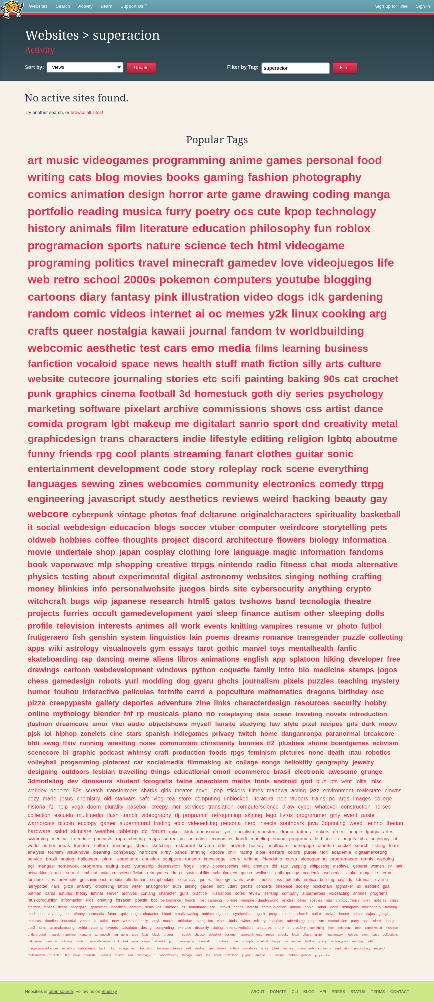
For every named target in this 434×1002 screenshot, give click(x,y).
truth (177, 886)
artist (338, 408)
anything (325, 588)
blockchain (322, 886)
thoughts (140, 539)
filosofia (159, 941)
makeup (152, 423)
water (252, 879)
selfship (271, 893)
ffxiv (69, 743)
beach (186, 934)
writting (251, 858)
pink (165, 296)
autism (287, 613)
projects (44, 613)
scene (300, 468)
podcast (111, 752)
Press (338, 991)
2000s (139, 279)
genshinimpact (93, 879)
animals (90, 228)
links (222, 703)
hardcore (148, 852)
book (37, 564)
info (99, 588)
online (38, 713)
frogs (189, 866)
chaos (238, 907)
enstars (276, 852)
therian (394, 823)
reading (98, 211)
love (292, 262)
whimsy (139, 752)
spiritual (262, 941)
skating (253, 815)
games (284, 160)
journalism (260, 681)
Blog (308, 991)
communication (274, 907)
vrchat (85, 921)
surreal (72, 873)
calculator (129, 927)
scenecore (43, 752)
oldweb (42, 539)
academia (341, 852)
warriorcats (41, 823)
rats (284, 866)
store (185, 798)
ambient (90, 873)
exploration (342, 948)
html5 (199, 601)
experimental (144, 576)
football (157, 393)
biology (324, 539)
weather (105, 831)
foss (278, 879)
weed (356, 823)
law (275, 723)
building (327, 879)
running (92, 743)
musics (168, 921)
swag (51, 743)
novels (336, 714)
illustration (210, 296)
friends (75, 453)
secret (279, 955)
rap (87, 659)
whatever (326, 806)
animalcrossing (62, 927)
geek (261, 914)
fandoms (366, 551)
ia (94, 921)
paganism (316, 921)
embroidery (297, 927)
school (101, 279)
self (188, 948)
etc (210, 378)
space (135, 363)
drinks (221, 948)
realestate (369, 790)
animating (121, 934)
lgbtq (339, 438)
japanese (128, 601)
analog (68, 858)
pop (282, 798)
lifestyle (228, 438)
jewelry (363, 762)
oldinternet (35, 941)
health (196, 363)
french (190, 900)
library (203, 866)
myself (201, 723)
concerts (264, 886)
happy (276, 941)
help (62, 806)
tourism (55, 852)
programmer (311, 815)
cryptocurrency (348, 900)
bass (375, 934)
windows (172, 670)
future (112, 914)
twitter (245, 921)
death (335, 752)
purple (310, 852)
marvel (254, 648)
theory (81, 893)
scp (366, 921)
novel (202, 790)
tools (262, 781)
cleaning (101, 852)
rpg (104, 453)
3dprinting (334, 823)
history (47, 228)
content (135, 907)
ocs (244, 211)
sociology (380, 838)
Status (358, 991)
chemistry (88, 798)
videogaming (314, 858)
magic (285, 551)
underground (37, 934)
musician (55, 955)
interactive (101, 692)
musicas (34, 921)
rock (271, 468)
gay (378, 498)
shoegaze (79, 907)
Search (63, 6)
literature (164, 228)
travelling (133, 771)
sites (51, 879)
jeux (172, 941)
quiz (124, 914)
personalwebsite (143, 588)
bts (334, 781)
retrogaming (226, 815)
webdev (37, 790)
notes (240, 893)
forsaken (124, 900)
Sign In (423, 6)
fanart (239, 453)
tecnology (143, 955)
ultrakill (224, 907)
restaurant (185, 845)
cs (183, 907)
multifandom (36, 955)
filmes (256, 790)
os (159, 907)
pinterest (116, 762)
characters (153, 438)
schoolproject (225, 873)
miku (174, 831)
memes (245, 313)
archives (129, 893)
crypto (358, 588)
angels (349, 838)
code (174, 468)
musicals (163, 713)
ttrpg (372, 483)
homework (68, 866)
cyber (305, 806)
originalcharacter (145, 914)
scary (234, 858)
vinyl (155, 921)
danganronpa (301, 733)
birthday (353, 692)
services (194, 806)
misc (376, 781)
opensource (209, 831)
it (30, 527)
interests (115, 625)
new (115, 921)
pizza (37, 703)
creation (260, 866)
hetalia (252, 907)
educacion (130, 527)
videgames (127, 948)
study (152, 498)
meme (138, 659)
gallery (107, 703)
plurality (114, 806)
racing (245, 852)
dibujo (307, 934)
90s (331, 378)
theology (222, 879)
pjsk (34, 733)
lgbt (120, 423)
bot (154, 900)
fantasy (130, 296)
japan (130, 551)
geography (332, 762)
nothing (333, 576)
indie (194, 438)
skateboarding (53, 659)
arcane (260, 955)
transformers (122, 790)
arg (378, 313)
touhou (66, 692)
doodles (51, 921)
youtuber (129, 921)
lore (222, 551)
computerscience (258, 806)
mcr (176, 806)
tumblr (130, 815)
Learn (107, 6)
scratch (94, 790)
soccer (193, 527)
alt (228, 762)
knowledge (215, 858)
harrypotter (38, 886)
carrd (196, 692)
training (391, 907)
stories (182, 378)
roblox (353, 228)
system (133, 637)
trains (318, 798)
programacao (343, 858)
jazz (314, 790)
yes (228, 831)
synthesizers (243, 914)
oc (215, 313)
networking (38, 873)
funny (41, 453)
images (362, 798)
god (307, 781)
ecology (87, 823)
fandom (251, 330)
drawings (44, 670)
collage (247, 762)
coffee (107, 539)
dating (218, 927)
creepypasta (70, 703)
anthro (234, 948)
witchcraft (47, 601)
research (167, 601)
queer (77, 330)
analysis (36, 852)
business (346, 348)
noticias (380, 900)
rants (238, 879)
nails (55, 886)
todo (135, 934)
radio (266, 564)
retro (67, 279)
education (219, 228)
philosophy (280, 228)
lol (48, 733)
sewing (98, 483)
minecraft (198, 262)
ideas (64, 845)
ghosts (246, 886)
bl (66, 752)
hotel (217, 955)
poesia (141, 900)
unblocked (236, 798)
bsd (318, 838)
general (360, 866)
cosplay (159, 551)
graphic (84, 752)
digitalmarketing (371, 852)
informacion (72, 900)
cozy (33, 798)
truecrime (80, 838)
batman (34, 893)
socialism (244, 831)
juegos (192, 588)
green (339, 831)
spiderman (98, 907)
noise (147, 743)
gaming (224, 177)
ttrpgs (202, 564)
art (35, 160)
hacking (311, 498)
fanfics (49, 907)
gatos (224, 601)
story (203, 468)
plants (155, 453)
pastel (368, 815)
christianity (218, 743)
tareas (177, 948)
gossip (322, 941)
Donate (278, 991)
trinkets (322, 831)
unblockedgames (216, 914)
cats (80, 177)
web (39, 279)
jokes (276, 948)
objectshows (168, 723)
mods (266, 879)
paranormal (342, 733)
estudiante (127, 858)
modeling (260, 838)
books (183, 177)
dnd (311, 423)
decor (62, 907)
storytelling (344, 527)
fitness (293, 564)
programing (59, 262)
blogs (165, 527)
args (344, 798)
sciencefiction (131, 873)
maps (154, 838)
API (323, 991)
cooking (343, 313)
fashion (268, 177)
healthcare (278, 845)
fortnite (170, 692)
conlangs (324, 948)
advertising (296, 921)
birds (219, 588)
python (204, 670)
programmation (281, 914)
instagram (350, 907)
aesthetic (111, 347)
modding (157, 681)
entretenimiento (251, 934)
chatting (137, 838)
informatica (364, 539)
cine (116, 733)
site (240, 588)
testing (75, 576)
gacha (246, 873)
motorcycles (339, 941)
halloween (88, 858)
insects (267, 823)
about (104, 576)
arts (335, 363)
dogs (290, 296)
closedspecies (225, 866)
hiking (334, 659)
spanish (157, 733)
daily (144, 921)
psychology (355, 393)
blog (107, 177)
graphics (76, 393)
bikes (301, 900)
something (317, 928)
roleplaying (236, 714)
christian (150, 858)
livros (286, 815)
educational (191, 771)
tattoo (123, 886)
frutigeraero (48, 637)
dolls (374, 613)
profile (40, 625)
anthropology (287, 873)
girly (335, 815)
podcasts (103, 838)
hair (399, 866)
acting (298, 790)
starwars (125, 798)
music (62, 160)
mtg (329, 900)
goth (262, 393)
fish (79, 637)
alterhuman (136, 879)
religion (306, 438)
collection (39, 815)
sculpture (172, 858)
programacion (66, 245)
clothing (194, 551)
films (266, 348)
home (268, 733)
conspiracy (125, 852)
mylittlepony (371, 907)
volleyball (42, 762)
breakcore (379, 733)
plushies (292, 743)
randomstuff (373, 928)
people (355, 831)
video (258, 296)
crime (357, 914)
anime (245, 160)
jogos (387, 670)
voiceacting (339, 893)
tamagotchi (102, 934)
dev (72, 781)
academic (311, 873)
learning (301, 348)
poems (218, 637)
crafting (367, 576)
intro (287, 670)
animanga (122, 845)
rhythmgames (59, 914)
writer (137, 886)
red (130, 955)
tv (281, 330)
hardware (39, 831)
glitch (68, 886)
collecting (386, 637)
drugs (177, 873)
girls (166, 790)
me (182, 423)
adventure (174, 703)
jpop (217, 790)
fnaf (188, 514)
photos (163, 514)
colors (294, 852)
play (367, 900)
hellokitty (298, 762)
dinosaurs (97, 781)
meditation (36, 914)
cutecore (89, 378)
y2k (278, 313)
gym (157, 648)
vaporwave (72, 564)
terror (387, 873)
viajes (370, 914)
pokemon (184, 279)
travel (153, 262)
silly (312, 363)
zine (203, 703)
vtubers (299, 798)
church (302, 914)
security (347, 703)
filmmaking (204, 762)
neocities (118, 907)
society (302, 886)
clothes (274, 453)
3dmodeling (45, 781)
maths (241, 781)
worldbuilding (327, 330)
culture (364, 363)
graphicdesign (62, 438)
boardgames (350, 743)
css (313, 408)
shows (285, 408)
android (285, 781)
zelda (82, 927)
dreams (246, 637)
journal (208, 330)
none (316, 752)
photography (326, 177)
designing (43, 771)
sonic (340, 453)
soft (220, 886)
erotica (310, 879)
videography (156, 815)
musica (142, 211)
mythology (71, 713)
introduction (368, 714)
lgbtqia (372, 831)
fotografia (157, 781)
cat (351, 378)
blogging (348, 279)
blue (321, 781)
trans (112, 438)
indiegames (190, 733)
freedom (82, 845)
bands (180, 852)
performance (171, 900)
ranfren (293, 955)
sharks (149, 790)
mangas (45, 866)
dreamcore (72, 723)
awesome (342, 771)
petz (126, 866)
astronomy (222, 576)
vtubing (97, 927)
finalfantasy (335, 934)
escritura (68, 948)
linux (304, 313)
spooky (283, 934)
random (48, 313)
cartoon (76, 670)
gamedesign (73, 681)
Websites (38, 6)
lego (271, 815)
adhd (104, 921)
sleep (226, 613)
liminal (97, 893)
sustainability (197, 873)
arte (217, 194)
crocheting (104, 886)
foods (218, 752)
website (46, 378)
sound (279, 838)
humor (39, 692)
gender (306, 955)
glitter (319, 934)
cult (116, 941)
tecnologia (319, 601)
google (384, 914)
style (291, 723)
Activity (85, 6)
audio (136, 723)
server (112, 893)
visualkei (214, 934)
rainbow (51, 941)
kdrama (206, 845)
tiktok (187, 831)
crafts (43, 330)
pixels (293, 681)
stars (134, 733)
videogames (115, 160)
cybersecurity (277, 588)
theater (183, 790)
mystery (386, 681)
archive (181, 408)
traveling (309, 714)
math (253, 363)
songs (271, 762)
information (323, 551)
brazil (51, 858)
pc (332, 798)
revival (330, 914)
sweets (112, 927)
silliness (67, 941)
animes (150, 625)
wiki (55, 648)
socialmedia (165, 762)
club (112, 948)
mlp (104, 564)
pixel (309, 723)
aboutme (377, 438)
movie (39, 551)
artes (388, 831)
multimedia (90, 815)
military (259, 921)
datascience (86, 948)
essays (181, 648)
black (156, 934)
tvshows (255, 601)
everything (343, 468)
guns (184, 893)
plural (108, 858)
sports (124, 245)
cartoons (52, 296)
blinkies (73, 588)
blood (166, 914)
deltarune (218, 514)
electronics (289, 483)
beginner (163, 948)
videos (128, 313)
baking (303, 378)
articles (288, 900)
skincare (81, 831)
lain (196, 637)
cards (50, 893)
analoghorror (157, 886)
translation (221, 806)
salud (60, 831)
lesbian (104, 771)
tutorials (293, 879)
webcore (48, 513)
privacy (223, 733)
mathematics (280, 692)
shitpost (171, 907)
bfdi (33, 743)
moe (235, 941)
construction (355, 806)
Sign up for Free (391, 6)
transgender (318, 637)
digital (185, 576)
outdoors (75, 771)
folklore (231, 900)
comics (47, 194)
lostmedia (96, 914)
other (314, 613)
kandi (241, 838)
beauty (350, 498)
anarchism (212, 781)
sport (285, 423)
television (75, 625)
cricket (344, 845)
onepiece (284, 886)
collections (390, 934)
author (48, 845)
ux (359, 886)
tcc (328, 838)
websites (264, 576)
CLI (295, 991)
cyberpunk (93, 514)
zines (131, 483)
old (107, 798)
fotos (295, 934)
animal (295, 907)
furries (76, 613)
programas (300, 838)
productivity (362, 948)
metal (385, 423)
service (35, 858)
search (362, 845)
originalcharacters (276, 514)
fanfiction (50, 363)
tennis (367, 858)
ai (200, 313)
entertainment (61, 468)
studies (200, 948)
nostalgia (122, 330)
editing (267, 438)
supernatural (135, 823)
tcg (67, 955)
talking (191, 886)
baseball (137, 806)
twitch (247, 733)
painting (264, 378)
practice (200, 893)
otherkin (326, 845)
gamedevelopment (157, 613)
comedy (338, 483)
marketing (52, 408)
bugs (80, 601)
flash (112, 815)
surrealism (174, 838)
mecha (119, 955)
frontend (85, 934)
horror (186, 194)
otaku (351, 873)
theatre (357, 601)
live (201, 900)
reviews (240, 498)
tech (241, 245)
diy (284, 393)
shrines (360, 893)
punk (40, 393)
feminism (262, 752)
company (290, 893)
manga (371, 194)
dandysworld (268, 900)
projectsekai (322, 955)
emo (202, 347)
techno (374, 823)
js (337, 838)
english (256, 659)
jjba (386, 886)
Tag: (243, 67)
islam (376, 921)
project (175, 539)
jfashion (40, 723)
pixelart (142, 408)
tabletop (128, 831)
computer (257, 527)
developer (366, 659)
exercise (184, 927)
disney (79, 914)
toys (277, 648)
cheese (200, 934)
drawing (287, 194)
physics (43, 576)
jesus (66, 798)
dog (183, 681)
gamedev (252, 262)
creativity (346, 423)
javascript (111, 498)
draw (288, 806)
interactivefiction (240, 927)
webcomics (175, 483)
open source (61, 991)
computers (243, 279)
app (278, 659)
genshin (103, 637)
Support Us (133, 6)
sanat (321, 907)
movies (142, 177)
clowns (393, 790)
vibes (221, 921)
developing (186, 941)
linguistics (168, 637)
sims (43, 927)
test (150, 347)
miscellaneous (100, 941)
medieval (341, 866)
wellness (264, 873)
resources (311, 703)
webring (357, 941)
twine (184, 781)
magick (55, 934)
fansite (225, 723)
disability (202, 927)
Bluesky (109, 991)
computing (207, 798)
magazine (369, 873)
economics (221, 838)
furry (179, 211)
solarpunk (344, 928)
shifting (81, 941)
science (205, 245)
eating (112, 866)
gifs (352, 723)
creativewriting (186, 914)
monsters (267, 831)
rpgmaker (344, 886)
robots (109, 681)
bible (260, 852)
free (393, 659)
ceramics (186, 879)
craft (162, 752)
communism (178, 743)
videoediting (202, 823)
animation (97, 194)
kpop (298, 211)
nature (163, 245)
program (86, 423)
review (254, 893)
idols (233, 921)
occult (105, 613)
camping (215, 900)
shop (105, 551)
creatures (263, 927)
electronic (309, 771)
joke (331, 928)
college (383, 798)
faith (370, 941)
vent (346, 781)
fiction (283, 363)
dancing (110, 659)
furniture (35, 879)
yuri (131, 681)
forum (158, 831)
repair (270, 934)
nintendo (235, 564)
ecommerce (252, 771)
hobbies (75, 539)
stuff (226, 363)
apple (309, 907)
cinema (118, 393)
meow (388, 723)
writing (46, 177)
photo (347, 626)
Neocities (34, 991)
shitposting (319, 866)
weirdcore (299, 527)
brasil (282, 771)
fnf (128, 713)
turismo (192, 858)
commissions (235, 408)
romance (278, 637)
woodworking (169, 955)
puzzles (321, 681)
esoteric (372, 886)
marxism (276, 921)
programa (92, 866)
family (264, 670)
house (344, 914)
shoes (142, 845)
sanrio (254, 423)
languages (52, 483)
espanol (379, 948)
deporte (59, 790)
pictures (292, 752)
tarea (264, 948)
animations (220, 659)
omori (222, 771)
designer (231, 934)
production (189, 752)
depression (168, 866)
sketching (161, 845)
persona (231, 823)
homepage (303, 845)
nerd (249, 823)
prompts (247, 941)
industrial (68, 921)
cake (76, 955)
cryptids (345, 879)
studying (252, 723)
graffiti (56, 873)
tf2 (270, 743)
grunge (371, 771)
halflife (309, 941)
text (324, 852)
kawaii (168, 330)
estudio (65, 893)
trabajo (187, 955)
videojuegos (340, 262)
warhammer (292, 941)
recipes (331, 723)
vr (329, 626)
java (313, 823)
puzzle (354, 637)
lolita (361, 781)
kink (125, 941)
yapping (299, 866)
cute (269, 211)
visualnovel (78, 852)
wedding (385, 858)
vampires (277, 626)
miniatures (249, 948)
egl (31, 866)
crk (212, 907)
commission (337, 921)
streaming (198, 453)
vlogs (334, 907)
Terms (378, 991)
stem (364, 934)
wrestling (121, 743)
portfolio (51, 211)
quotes (205, 879)
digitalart (214, 423)
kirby (166, 852)
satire (316, 914)
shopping (134, 564)
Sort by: (34, 67)
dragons (320, 692)
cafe (144, 798)
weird (276, 498)
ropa (120, 838)
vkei (118, 723)
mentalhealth (311, 648)
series (309, 393)
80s (77, 790)
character (167, 893)
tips (210, 948)
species (316, 900)
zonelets (93, 733)
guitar (309, 453)
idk (316, 296)
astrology (82, 648)
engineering (56, 498)
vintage (131, 514)
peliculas (138, 692)
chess (38, 681)
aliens (163, 659)
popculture (235, 692)
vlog (158, 798)
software (99, 408)
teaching (353, 681)
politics (115, 262)
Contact (399, 991)
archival (288, 948)
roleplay (238, 468)
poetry (212, 211)
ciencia (106, 955)
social (48, 527)
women (377, 866)
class (394, 900)
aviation (108, 873)
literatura (262, 798)
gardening (355, 296)
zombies (222, 941)
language (251, 551)
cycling (381, 879)
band (285, 601)
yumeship (144, 866)
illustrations (221, 893)
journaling (138, 378)
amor (100, 723)
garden (206, 886)
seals (149, 907)
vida (246, 866)
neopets (352, 934)
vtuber (222, 527)
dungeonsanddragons (43, 948)
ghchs (228, 681)
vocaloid (97, 363)
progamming (79, 762)
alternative (377, 564)
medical (59, 838)
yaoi (204, 613)
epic (179, 823)
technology (346, 211)
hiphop (66, 733)
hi (395, 838)
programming (189, 160)
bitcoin (66, 823)
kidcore (216, 852)
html (269, 245)
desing (146, 927)
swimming (38, 838)
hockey (256, 845)
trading (162, 823)
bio (303, 670)
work (190, 625)
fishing (378, 845)
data (263, 714)
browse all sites (86, 112)
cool (126, 453)
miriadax (185, 921)
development (129, 468)
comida (45, 423)
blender (106, 713)
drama (286, 831)
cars (175, 347)
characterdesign (262, 703)
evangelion (204, 921)
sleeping (344, 613)
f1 (51, 806)
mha (358, 928)
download (231, 955)
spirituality (336, 514)
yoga (77, 806)
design (146, 194)
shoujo (390, 921)
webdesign (84, 527)
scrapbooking (162, 879)
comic (89, 313)
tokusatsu (90, 955)
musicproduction (42, 900)
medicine (329, 670)
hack (102, 948)
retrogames (157, 873)
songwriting (164, 927)
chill (232, 852)
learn (394, 845)
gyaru (203, 681)
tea (171, 798)
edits (199, 955)
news (165, 363)
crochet (380, 378)
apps (36, 648)
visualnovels (124, 648)
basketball (380, 514)
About (258, 991)
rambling (69, 934)
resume (310, 626)
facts (145, 934)
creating (104, 900)
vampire (247, 900)
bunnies (251, 743)
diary (93, 296)
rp (140, 713)
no (210, 713)
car (138, 762)
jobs (135, 941)
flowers (291, 539)
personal (330, 160)
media (234, 347)
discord (208, 539)
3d (185, 393)
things (160, 771)
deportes (138, 703)
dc (144, 831)
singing (299, 576)
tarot (205, 648)
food (369, 160)
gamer (108, 823)
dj (177, 815)
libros (187, 659)
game (246, 194)
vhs (363, 838)
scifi (231, 378)
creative (171, 564)
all (172, 625)
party (355, 921)
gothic (228, 648)
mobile (116, 879)
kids (90, 900)
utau (355, 752)
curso (291, 858)
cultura (101, 845)
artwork (237, 845)
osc (377, 692)
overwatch (205, 941)
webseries (333, 873)
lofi (208, 955)
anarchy (84, 886)
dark (368, 723)
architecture (249, 539)
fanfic (347, 648)
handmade (197, 907)
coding (331, 194)
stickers (236, 790)
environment (338, 790)
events (215, 626)
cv (390, 866)
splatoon (304, 659)
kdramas (364, 879)
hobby (376, 703)
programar (195, 815)
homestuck (221, 393)
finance (255, 613)
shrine (317, 743)
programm (171, 934)
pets (378, 527)
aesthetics (193, 498)
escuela (63, 815)
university (67, 879)
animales (198, 838)
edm (222, 845)
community (232, 483)
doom (94, 806)
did (274, 866)
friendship (272, 858)
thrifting (198, 852)
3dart (232, 886)
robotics (378, 752)
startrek (34, 907)
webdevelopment (123, 670)
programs (378, 893)
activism (385, 743)
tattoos (304, 831)
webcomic (55, 347)
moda (342, 564)
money (41, 588)
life (385, 262)
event (350, 815)
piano (192, 713)
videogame (315, 245)
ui (270, 955)
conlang (148, 893)
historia (36, 806)
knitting (244, 626)
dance (368, 408)
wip (100, 601)
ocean (282, 714)
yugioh (247, 955)
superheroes (313, 893)
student (127, 781)
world (33, 845)
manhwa (277, 790)
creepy (159, 806)
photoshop (146, 948)
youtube (298, 279)
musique (392, 928)
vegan (146, 941)
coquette (235, 670)
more (280, 927)
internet (171, 313)
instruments (306, 948)
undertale (73, 551)
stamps (361, 670)
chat (319, 564)
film (126, 228)
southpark (292, 823)
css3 (31, 927)
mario (49, 798)
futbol (371, 626)
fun (323, 228)
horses (382, 806)
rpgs (237, 752)
